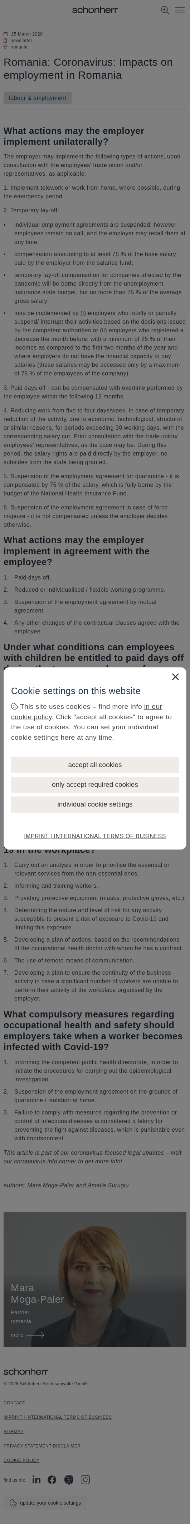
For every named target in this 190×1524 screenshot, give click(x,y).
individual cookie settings (94, 804)
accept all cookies (95, 764)
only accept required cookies (95, 784)
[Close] (175, 676)
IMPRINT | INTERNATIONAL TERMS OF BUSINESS (95, 836)
